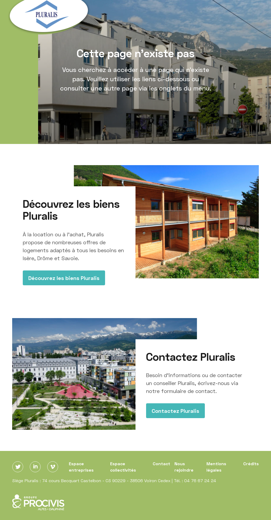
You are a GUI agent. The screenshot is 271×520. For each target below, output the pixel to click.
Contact (161, 463)
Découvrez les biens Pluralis (64, 278)
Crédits (251, 463)
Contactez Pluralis (175, 411)
